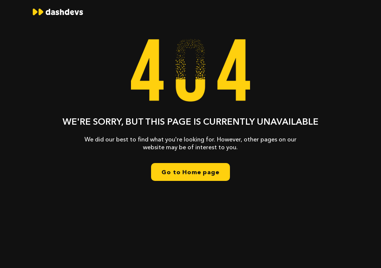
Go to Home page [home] (190, 172)
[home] (76, 14)
